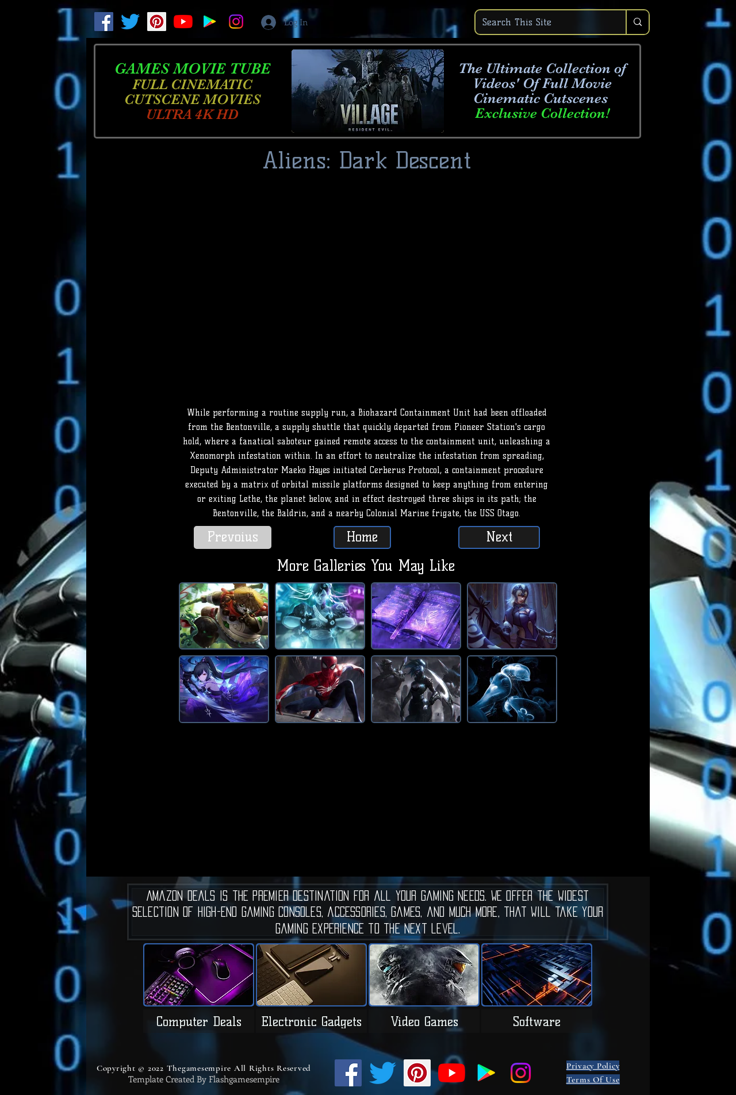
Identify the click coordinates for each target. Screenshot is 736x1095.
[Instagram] (236, 21)
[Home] (362, 537)
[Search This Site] (541, 22)
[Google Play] (209, 21)
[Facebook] (103, 21)
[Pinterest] (156, 21)
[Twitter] (130, 21)
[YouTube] (183, 21)
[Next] (499, 537)
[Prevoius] (232, 537)
